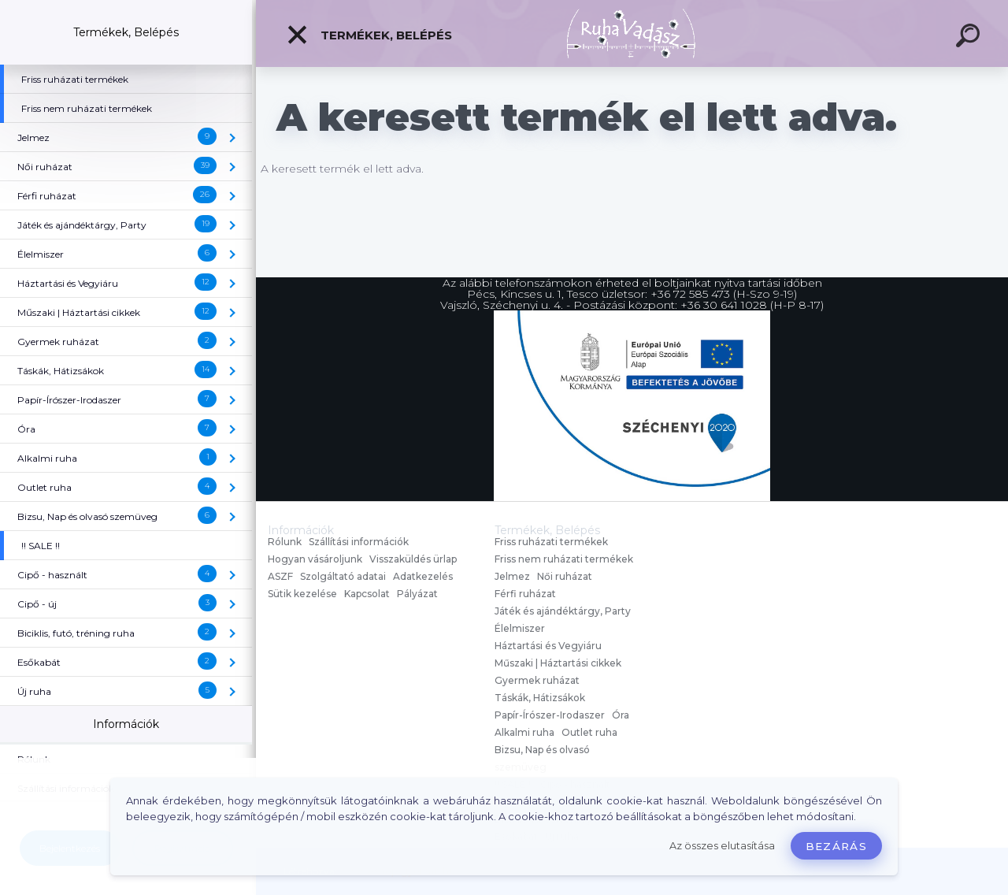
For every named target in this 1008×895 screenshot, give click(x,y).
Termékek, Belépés (369, 34)
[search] (970, 38)
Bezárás (836, 846)
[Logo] (632, 33)
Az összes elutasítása (722, 846)
